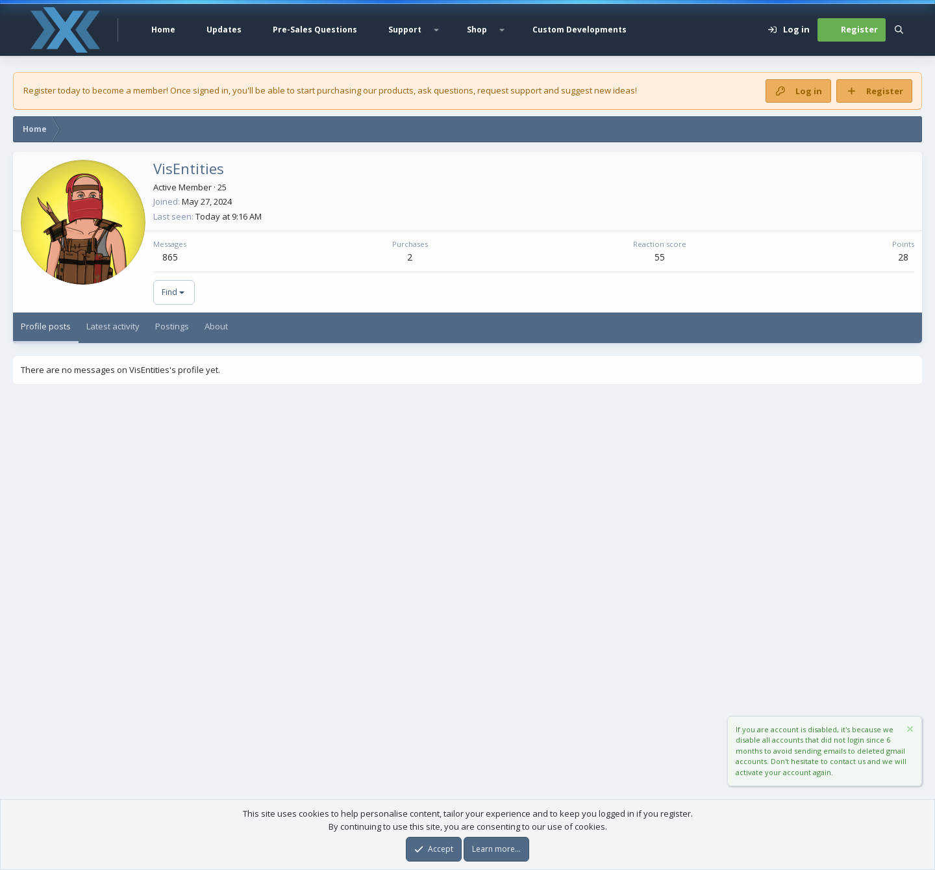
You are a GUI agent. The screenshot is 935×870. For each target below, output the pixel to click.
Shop (477, 29)
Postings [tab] (172, 326)
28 (903, 257)
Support (404, 29)
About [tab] (216, 326)
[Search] (899, 30)
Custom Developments (579, 29)
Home (163, 29)
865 (170, 257)
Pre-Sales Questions (315, 29)
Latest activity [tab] (113, 326)
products (396, 90)
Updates (224, 29)
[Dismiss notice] (909, 730)
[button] (436, 30)
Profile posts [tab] (46, 326)
